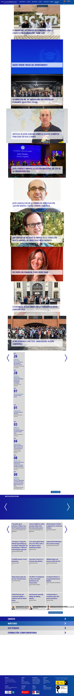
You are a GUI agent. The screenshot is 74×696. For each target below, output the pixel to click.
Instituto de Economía (57, 2)
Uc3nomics (51, 1)
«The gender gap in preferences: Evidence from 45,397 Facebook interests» (19, 526)
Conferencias (34, 687)
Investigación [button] (34, 1)
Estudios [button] (40, 1)
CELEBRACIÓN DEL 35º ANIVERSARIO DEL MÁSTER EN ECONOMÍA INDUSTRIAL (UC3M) (32, 100)
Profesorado (23, 687)
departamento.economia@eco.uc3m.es (11, 687)
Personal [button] (28, 1)
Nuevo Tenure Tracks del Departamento (29, 65)
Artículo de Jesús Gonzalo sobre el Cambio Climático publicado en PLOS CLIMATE (35, 135)
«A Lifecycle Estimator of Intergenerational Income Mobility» (53, 579)
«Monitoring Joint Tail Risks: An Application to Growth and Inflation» (54, 526)
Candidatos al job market (47, 688)
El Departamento (46, 680)
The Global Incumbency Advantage (19, 410)
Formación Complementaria (25, 683)
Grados (22, 679)
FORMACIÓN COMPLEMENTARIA (22, 632)
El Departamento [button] (22, 1)
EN (68, 1)
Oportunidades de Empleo (47, 687)
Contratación (46, 1)
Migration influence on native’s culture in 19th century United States (19, 445)
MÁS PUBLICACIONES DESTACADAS (55, 612)
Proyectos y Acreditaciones (36, 681)
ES (65, 1)
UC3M (44, 683)
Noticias (44, 679)
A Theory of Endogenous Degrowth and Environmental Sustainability (19, 377)
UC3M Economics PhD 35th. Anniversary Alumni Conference (33, 342)
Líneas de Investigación (35, 683)
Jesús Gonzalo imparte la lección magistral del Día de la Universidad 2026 (36, 170)
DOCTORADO (13, 628)
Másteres (22, 680)
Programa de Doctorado (25, 681)
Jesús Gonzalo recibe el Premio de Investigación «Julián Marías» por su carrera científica (33, 204)
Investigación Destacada (35, 679)
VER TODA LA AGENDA (56, 492)
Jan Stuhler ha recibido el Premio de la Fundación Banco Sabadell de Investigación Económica (34, 239)
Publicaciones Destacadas (36, 680)
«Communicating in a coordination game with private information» (52, 596)
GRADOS (11, 618)
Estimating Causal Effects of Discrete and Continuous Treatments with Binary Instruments (19, 462)
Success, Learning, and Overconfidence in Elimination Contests (19, 360)
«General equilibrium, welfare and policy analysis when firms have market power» (37, 526)
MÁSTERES (12, 623)
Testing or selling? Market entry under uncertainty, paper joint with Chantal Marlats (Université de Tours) (19, 480)
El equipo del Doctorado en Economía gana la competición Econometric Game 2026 (32, 31)
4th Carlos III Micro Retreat (19, 392)
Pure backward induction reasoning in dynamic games (19, 428)
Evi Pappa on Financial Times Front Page (30, 272)
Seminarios (34, 688)
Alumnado (23, 688)
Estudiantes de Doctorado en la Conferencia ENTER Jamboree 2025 (34, 308)
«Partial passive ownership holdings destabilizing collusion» (36, 596)
